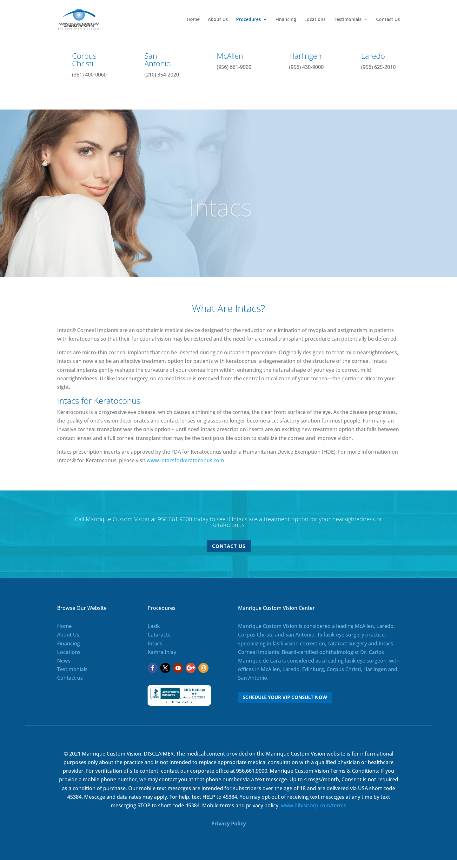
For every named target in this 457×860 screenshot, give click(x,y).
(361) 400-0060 (89, 74)
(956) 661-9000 (234, 66)
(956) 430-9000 (306, 66)
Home (193, 19)
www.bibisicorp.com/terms (313, 805)
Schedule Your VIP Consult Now (285, 697)
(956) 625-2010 (378, 66)
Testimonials (347, 19)
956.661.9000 (175, 519)
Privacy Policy (228, 823)
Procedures (248, 19)
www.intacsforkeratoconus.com (185, 460)
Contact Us (388, 19)
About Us (218, 19)
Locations (315, 19)
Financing (285, 19)
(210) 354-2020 (161, 74)
